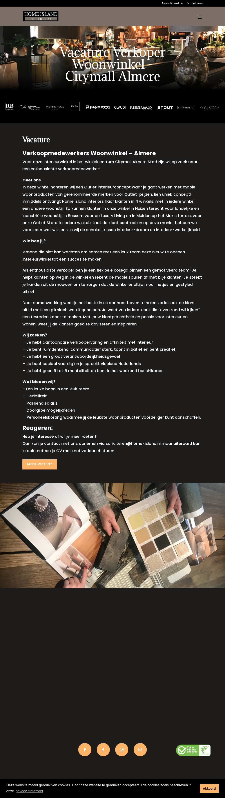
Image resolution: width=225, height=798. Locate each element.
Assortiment (170, 3)
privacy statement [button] (29, 791)
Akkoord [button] (209, 788)
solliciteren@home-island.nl (133, 443)
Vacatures (195, 3)
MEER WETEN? (40, 464)
